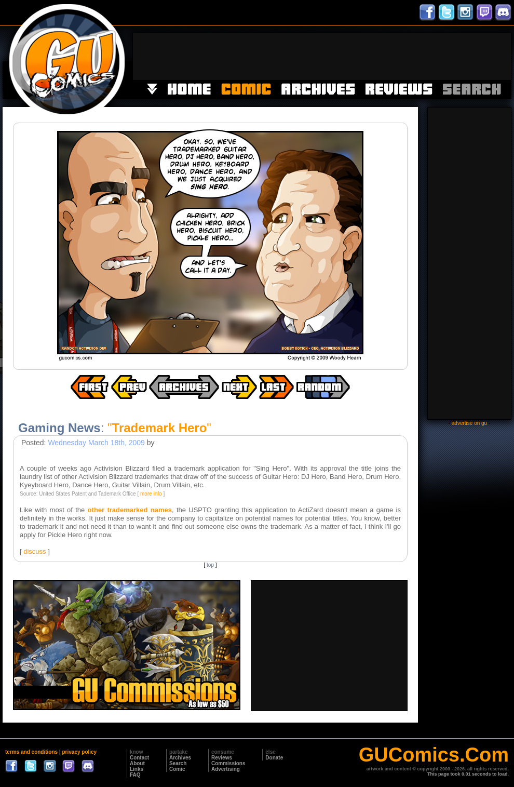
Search (177, 763)
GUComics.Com (434, 755)
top (210, 565)
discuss (34, 551)
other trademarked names (130, 510)
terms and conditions (31, 752)
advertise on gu (469, 423)
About (137, 763)
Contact (139, 758)
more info (151, 494)
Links (136, 769)
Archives (180, 758)
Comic (177, 769)
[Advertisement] (322, 56)
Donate (274, 758)
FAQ (135, 775)
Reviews (221, 758)
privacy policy (79, 752)
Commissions (228, 763)
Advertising (225, 769)
